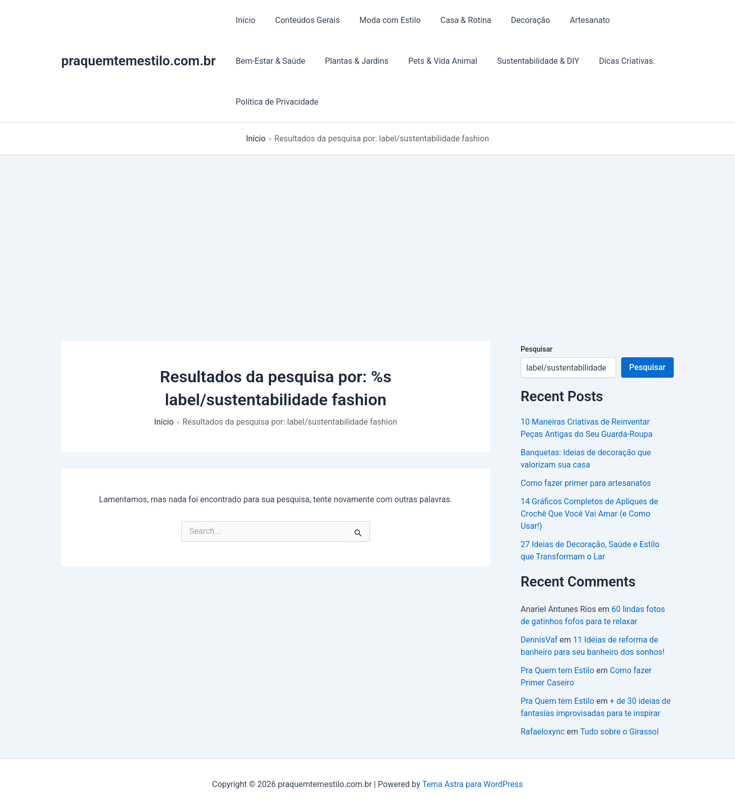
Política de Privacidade (275, 102)
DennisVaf (539, 640)
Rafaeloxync (543, 732)
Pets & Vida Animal (434, 61)
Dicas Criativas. (612, 61)
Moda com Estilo (381, 20)
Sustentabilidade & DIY (526, 61)
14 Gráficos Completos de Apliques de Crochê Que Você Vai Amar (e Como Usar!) (590, 514)
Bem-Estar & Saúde (269, 61)
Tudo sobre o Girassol (619, 732)
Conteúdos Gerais (302, 20)
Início (244, 20)
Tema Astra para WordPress (472, 784)
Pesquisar (537, 349)
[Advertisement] (367, 231)
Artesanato (571, 20)
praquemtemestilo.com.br (138, 60)
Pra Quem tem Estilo (558, 670)
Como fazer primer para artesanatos (586, 483)
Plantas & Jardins (351, 61)
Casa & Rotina (454, 20)
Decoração (515, 20)
